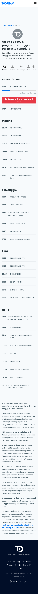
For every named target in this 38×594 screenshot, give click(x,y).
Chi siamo (11, 561)
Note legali (27, 561)
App (18, 561)
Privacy (10, 565)
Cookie (18, 565)
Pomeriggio (21, 68)
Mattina (12, 68)
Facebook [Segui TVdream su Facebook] (15, 581)
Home (4, 25)
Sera (28, 68)
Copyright (27, 565)
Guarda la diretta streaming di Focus (19, 100)
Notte (34, 68)
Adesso (5, 68)
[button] (35, 3)
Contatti (19, 568)
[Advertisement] (19, 16)
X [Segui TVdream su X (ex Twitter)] (26, 581)
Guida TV (11, 25)
